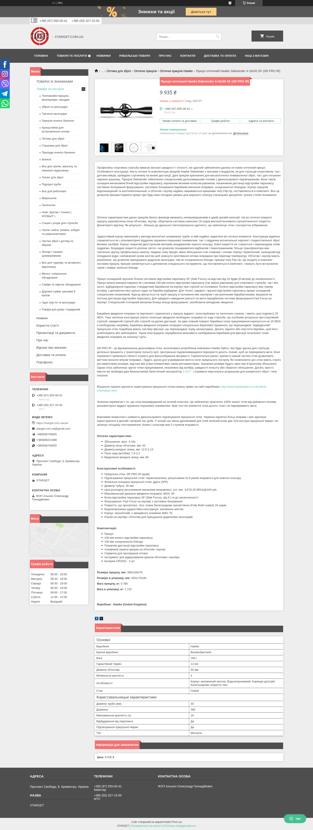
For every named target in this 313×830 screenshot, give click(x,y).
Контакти (187, 55)
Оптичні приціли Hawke (176, 71)
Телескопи (48, 205)
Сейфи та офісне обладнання (61, 284)
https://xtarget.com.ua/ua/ (52, 423)
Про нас (165, 55)
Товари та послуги (72, 55)
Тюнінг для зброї (52, 177)
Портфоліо (44, 362)
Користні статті (47, 325)
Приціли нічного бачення (58, 120)
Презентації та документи (55, 333)
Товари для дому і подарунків (61, 309)
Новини (42, 318)
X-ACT (187, 371)
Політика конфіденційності (180, 825)
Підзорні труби (51, 184)
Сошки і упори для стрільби (60, 223)
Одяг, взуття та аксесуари (58, 302)
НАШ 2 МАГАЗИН (256, 55)
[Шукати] (217, 36)
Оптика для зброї (119, 71)
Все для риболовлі (54, 191)
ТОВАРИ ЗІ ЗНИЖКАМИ (54, 81)
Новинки (104, 55)
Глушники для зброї (55, 145)
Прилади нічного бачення (58, 152)
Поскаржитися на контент (146, 825)
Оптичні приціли (145, 71)
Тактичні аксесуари (54, 113)
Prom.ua (177, 822)
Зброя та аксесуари (54, 106)
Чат (295, 819)
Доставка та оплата (220, 55)
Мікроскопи (49, 198)
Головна (41, 55)
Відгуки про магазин (51, 347)
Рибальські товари (134, 55)
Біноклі (46, 159)
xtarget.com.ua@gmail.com (53, 428)
